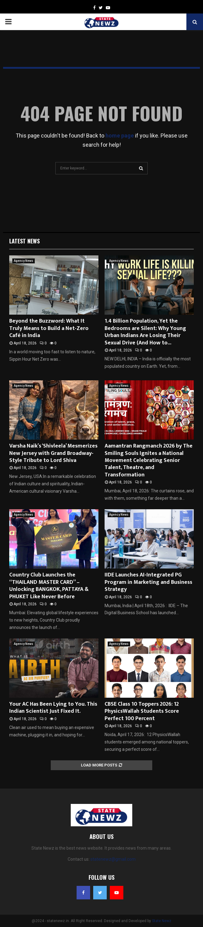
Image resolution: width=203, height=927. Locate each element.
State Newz (161, 921)
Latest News (24, 241)
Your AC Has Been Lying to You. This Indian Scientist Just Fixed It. (53, 708)
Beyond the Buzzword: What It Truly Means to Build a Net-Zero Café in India (49, 328)
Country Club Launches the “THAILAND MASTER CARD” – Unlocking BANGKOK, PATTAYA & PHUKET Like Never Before (49, 585)
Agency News (23, 260)
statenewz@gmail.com (113, 859)
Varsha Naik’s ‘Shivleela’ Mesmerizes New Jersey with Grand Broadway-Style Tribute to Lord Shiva (53, 453)
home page (119, 135)
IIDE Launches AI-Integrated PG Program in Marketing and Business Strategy (148, 582)
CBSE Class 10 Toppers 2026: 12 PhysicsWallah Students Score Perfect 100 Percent (142, 711)
